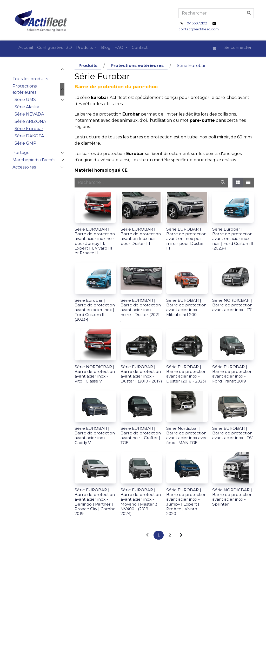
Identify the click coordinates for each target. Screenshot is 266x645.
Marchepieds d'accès (33, 159)
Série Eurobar (29, 128)
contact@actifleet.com (198, 29)
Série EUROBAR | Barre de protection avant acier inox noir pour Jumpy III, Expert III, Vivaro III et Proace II (95, 241)
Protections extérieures (24, 89)
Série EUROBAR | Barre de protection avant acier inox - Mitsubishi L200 (186, 307)
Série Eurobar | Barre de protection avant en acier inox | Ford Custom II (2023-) (95, 310)
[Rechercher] (222, 182)
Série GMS (25, 99)
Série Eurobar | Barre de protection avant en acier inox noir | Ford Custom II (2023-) (232, 239)
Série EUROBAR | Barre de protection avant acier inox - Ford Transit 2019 (232, 374)
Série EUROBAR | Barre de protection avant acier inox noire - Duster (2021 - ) (141, 310)
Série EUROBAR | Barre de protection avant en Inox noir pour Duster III (141, 236)
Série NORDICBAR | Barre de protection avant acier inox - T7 (232, 305)
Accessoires (24, 167)
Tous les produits (30, 78)
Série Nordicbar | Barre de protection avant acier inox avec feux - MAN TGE (187, 435)
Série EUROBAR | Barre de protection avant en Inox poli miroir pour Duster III (186, 239)
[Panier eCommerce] (216, 49)
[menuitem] (25, 48)
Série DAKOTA (29, 135)
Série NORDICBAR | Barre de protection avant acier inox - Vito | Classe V (95, 374)
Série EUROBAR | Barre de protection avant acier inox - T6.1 (233, 433)
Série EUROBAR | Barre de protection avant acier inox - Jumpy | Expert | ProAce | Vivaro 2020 (186, 501)
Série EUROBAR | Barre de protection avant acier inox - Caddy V (95, 435)
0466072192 (197, 23)
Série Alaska (27, 106)
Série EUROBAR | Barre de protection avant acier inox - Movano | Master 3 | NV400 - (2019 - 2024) (141, 501)
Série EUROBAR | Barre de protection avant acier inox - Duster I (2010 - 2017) (141, 374)
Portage (21, 152)
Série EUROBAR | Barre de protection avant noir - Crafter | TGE (141, 435)
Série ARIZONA (30, 121)
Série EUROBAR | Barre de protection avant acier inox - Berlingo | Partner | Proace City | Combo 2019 (95, 501)
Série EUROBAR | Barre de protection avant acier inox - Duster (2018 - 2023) (186, 374)
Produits (87, 65)
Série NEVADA (29, 114)
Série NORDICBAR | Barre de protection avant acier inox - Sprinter (232, 497)
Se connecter (238, 47)
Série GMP (25, 143)
